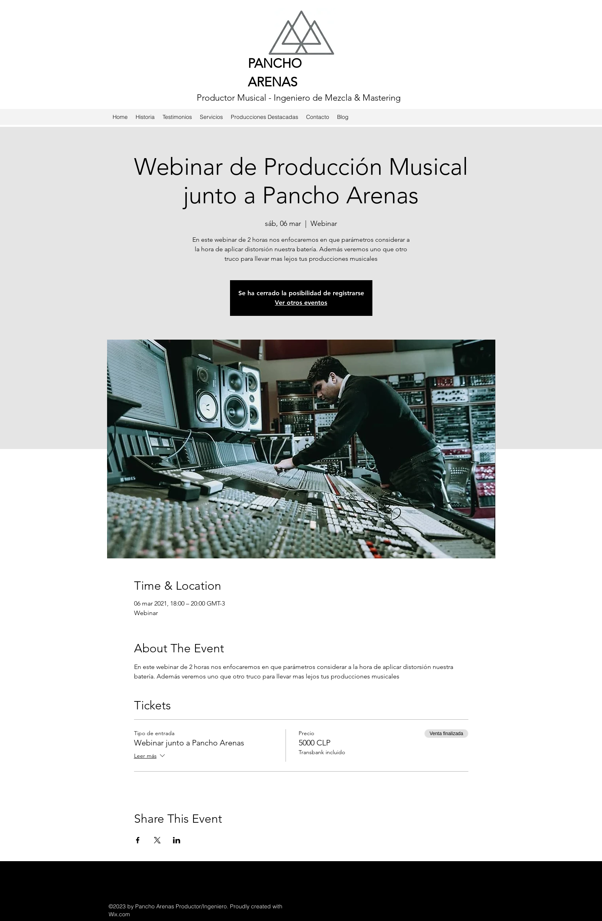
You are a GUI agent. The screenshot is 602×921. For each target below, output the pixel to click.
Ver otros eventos (301, 302)
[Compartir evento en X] (157, 840)
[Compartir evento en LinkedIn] (176, 840)
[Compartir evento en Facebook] (138, 840)
